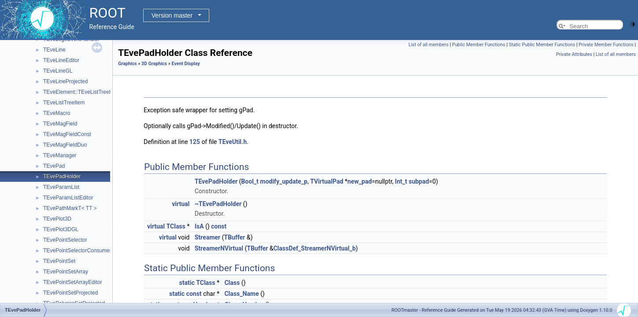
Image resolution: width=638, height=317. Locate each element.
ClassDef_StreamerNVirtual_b (314, 248)
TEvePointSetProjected (70, 293)
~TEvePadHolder (218, 203)
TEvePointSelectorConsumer (77, 250)
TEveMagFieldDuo (65, 145)
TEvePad (54, 166)
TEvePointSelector (65, 240)
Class (232, 282)
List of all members (428, 45)
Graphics (127, 63)
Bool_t (249, 181)
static (187, 282)
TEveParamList (61, 187)
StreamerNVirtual (219, 248)
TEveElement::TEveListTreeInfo (80, 92)
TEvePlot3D (57, 219)
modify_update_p (283, 181)
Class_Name (241, 293)
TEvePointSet (59, 261)
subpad (418, 181)
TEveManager (59, 155)
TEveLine (54, 50)
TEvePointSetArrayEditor (72, 282)
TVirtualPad (326, 181)
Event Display (185, 63)
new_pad (360, 181)
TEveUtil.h (233, 141)
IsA (199, 226)
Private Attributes (574, 54)
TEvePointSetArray (65, 272)
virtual (180, 203)
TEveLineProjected (65, 81)
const (218, 226)
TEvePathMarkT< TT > (70, 208)
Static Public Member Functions (542, 45)
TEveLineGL (58, 71)
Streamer (207, 237)
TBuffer (234, 237)
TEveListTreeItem (64, 103)
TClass (176, 226)
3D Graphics (154, 63)
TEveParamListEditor (68, 198)
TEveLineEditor (61, 60)
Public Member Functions (478, 45)
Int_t (401, 181)
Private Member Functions (606, 45)
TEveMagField (60, 124)
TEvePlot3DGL (60, 229)
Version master (172, 15)
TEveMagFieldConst (67, 134)
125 (194, 141)
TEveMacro (56, 113)
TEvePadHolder (62, 176)
